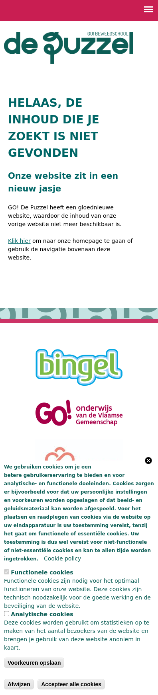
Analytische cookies (42, 614)
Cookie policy (62, 558)
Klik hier (19, 241)
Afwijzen (19, 684)
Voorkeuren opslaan (34, 663)
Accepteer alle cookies (71, 684)
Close (148, 460)
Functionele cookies (42, 572)
